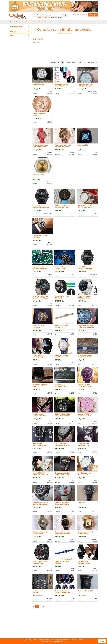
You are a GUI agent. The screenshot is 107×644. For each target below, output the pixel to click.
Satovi (41, 22)
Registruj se (83, 15)
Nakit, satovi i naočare (30, 22)
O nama (36, 640)
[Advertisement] (53, 624)
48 (80, 62)
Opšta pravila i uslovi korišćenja (68, 640)
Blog (40, 640)
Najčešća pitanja (28, 640)
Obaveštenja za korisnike (50, 640)
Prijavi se (76, 15)
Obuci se (18, 22)
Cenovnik (81, 640)
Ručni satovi (48, 22)
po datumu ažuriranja (71, 62)
